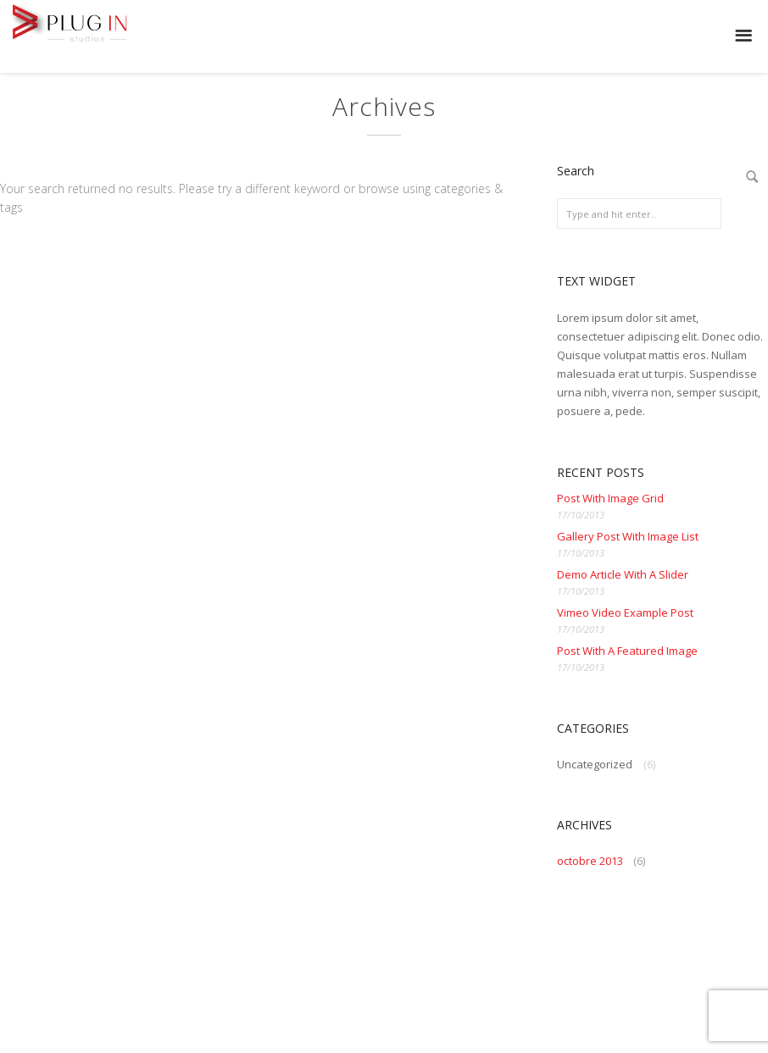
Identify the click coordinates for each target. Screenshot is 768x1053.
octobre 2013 (590, 860)
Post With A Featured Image (627, 650)
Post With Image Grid (610, 498)
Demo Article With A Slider (622, 574)
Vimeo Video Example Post (625, 612)
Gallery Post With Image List (627, 536)
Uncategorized (594, 764)
